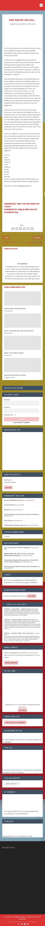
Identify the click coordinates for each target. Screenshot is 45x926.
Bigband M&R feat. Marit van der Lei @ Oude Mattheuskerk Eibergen (19, 554)
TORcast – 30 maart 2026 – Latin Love (16, 619)
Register (27, 422)
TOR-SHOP (31, 596)
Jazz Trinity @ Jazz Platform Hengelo (16, 547)
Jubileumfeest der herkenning (15, 308)
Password (7, 407)
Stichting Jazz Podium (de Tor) (17, 922)
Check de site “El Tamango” (15, 722)
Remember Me (8, 415)
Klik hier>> (8, 742)
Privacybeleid (33, 922)
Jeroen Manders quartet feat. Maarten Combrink (20, 514)
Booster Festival (9, 505)
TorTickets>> (33, 582)
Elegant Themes (20, 917)
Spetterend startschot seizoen (15, 375)
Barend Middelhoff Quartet (13, 500)
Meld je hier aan (11, 663)
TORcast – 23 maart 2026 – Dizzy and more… (19, 633)
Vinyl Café (7, 520)
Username (7, 399)
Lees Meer (22, 710)
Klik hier (8, 487)
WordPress (22, 919)
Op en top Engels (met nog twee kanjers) (18, 331)
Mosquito (7, 510)
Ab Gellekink (23, 24)
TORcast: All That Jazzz (16, 604)
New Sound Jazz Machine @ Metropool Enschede (20, 566)
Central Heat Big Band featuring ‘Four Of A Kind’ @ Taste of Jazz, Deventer (21, 561)
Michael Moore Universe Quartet (15, 525)
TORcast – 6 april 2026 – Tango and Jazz (17, 609)
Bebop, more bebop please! (14, 353)
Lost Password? (18, 422)
